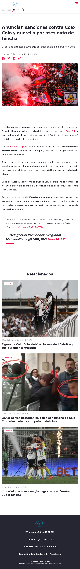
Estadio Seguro (18, 146)
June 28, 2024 (57, 239)
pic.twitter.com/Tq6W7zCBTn (27, 227)
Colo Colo (71, 131)
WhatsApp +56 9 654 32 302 (40, 532)
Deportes (8, 283)
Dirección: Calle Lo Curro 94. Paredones (40, 554)
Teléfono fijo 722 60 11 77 (40, 539)
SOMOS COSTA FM (40, 561)
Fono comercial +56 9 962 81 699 (40, 546)
